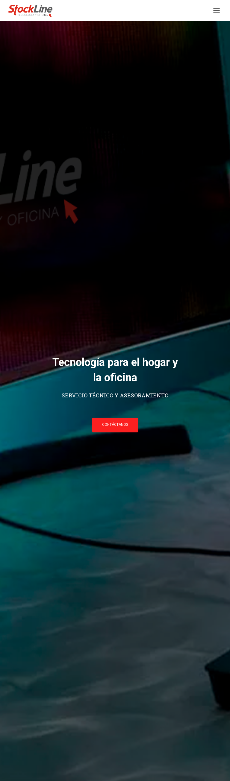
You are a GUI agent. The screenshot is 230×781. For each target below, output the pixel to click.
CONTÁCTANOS (115, 425)
